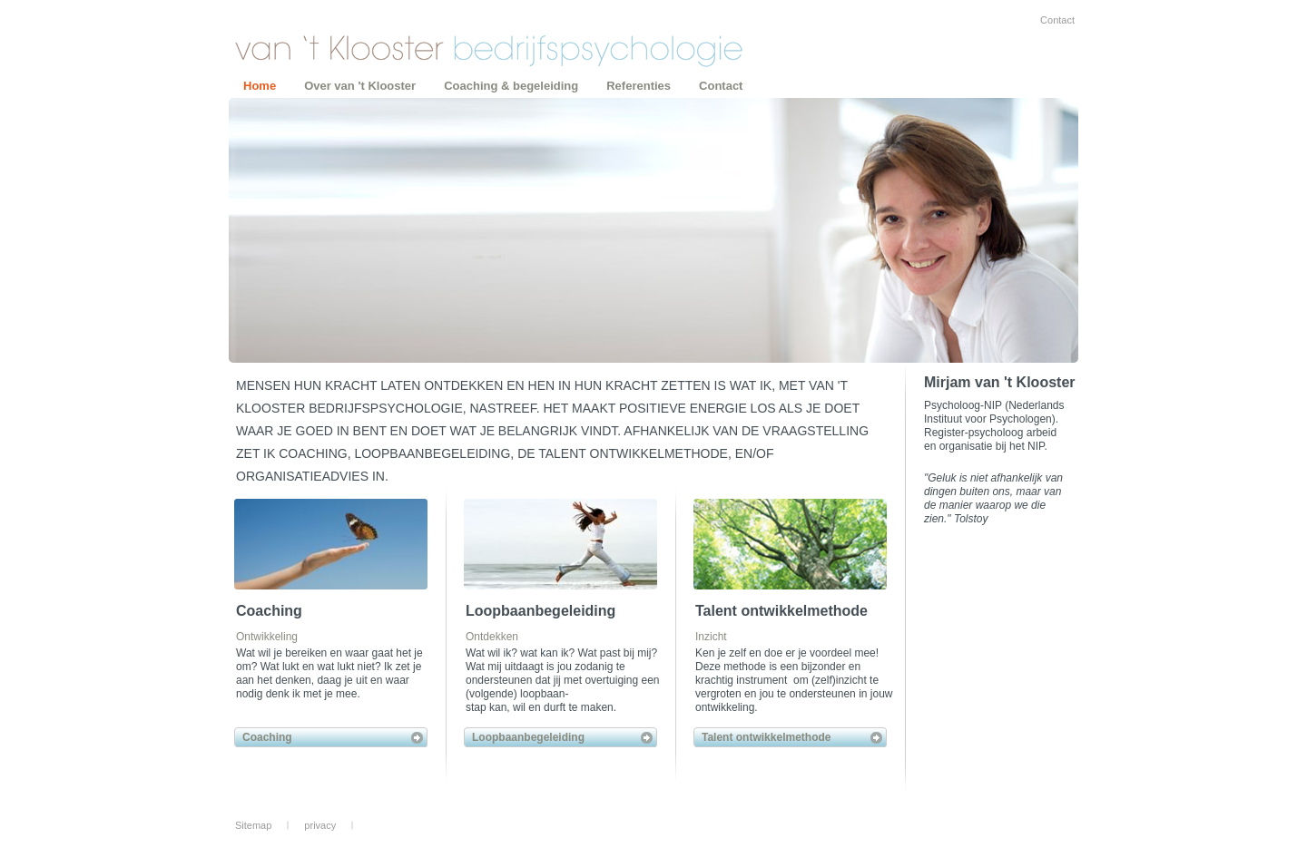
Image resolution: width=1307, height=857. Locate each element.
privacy (320, 825)
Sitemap (253, 825)
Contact (1057, 20)
